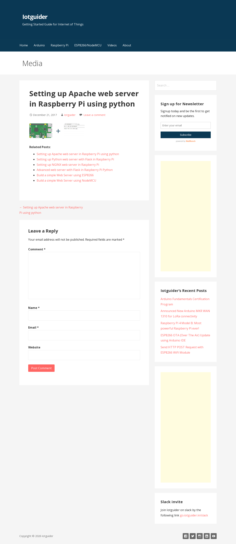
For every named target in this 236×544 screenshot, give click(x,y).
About (127, 45)
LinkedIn (207, 536)
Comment (37, 249)
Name (34, 308)
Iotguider (34, 17)
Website (34, 347)
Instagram (200, 536)
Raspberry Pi (59, 45)
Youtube (214, 536)
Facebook (186, 536)
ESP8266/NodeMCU (88, 45)
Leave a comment (94, 115)
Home (24, 45)
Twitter (193, 536)
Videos (112, 45)
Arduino (39, 45)
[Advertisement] (186, 216)
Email (33, 327)
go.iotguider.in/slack (194, 515)
